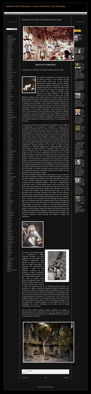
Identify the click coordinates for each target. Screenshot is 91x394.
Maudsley (9, 178)
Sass (8, 221)
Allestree (9, 35)
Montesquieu (10, 183)
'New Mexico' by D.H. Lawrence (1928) (82, 96)
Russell (9, 217)
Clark (8, 91)
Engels (8, 107)
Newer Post (24, 377)
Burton (8, 78)
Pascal (8, 202)
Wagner (9, 265)
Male (8, 172)
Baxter (8, 54)
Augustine (9, 51)
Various (9, 260)
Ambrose (9, 37)
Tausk (8, 247)
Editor (81, 35)
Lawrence (9, 163)
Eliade (8, 106)
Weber (8, 266)
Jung (8, 149)
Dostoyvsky (9, 102)
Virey (8, 262)
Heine (8, 130)
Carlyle (8, 81)
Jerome (9, 143)
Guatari (9, 123)
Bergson (9, 62)
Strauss (9, 241)
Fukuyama (9, 115)
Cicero (8, 90)
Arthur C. (9, 48)
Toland (8, 250)
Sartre (8, 220)
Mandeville (9, 173)
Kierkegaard (10, 154)
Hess (8, 135)
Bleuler (8, 67)
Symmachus (10, 242)
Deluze (8, 98)
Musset (9, 188)
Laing (8, 162)
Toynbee (9, 252)
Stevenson (9, 237)
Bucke (8, 73)
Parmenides (9, 200)
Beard (8, 56)
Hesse (8, 136)
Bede (8, 57)
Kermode (9, 152)
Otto (8, 197)
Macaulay (9, 168)
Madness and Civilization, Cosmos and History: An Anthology (35, 6)
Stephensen (9, 236)
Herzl (8, 133)
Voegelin (9, 263)
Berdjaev (9, 61)
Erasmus (9, 109)
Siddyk (8, 226)
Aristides (9, 43)
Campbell (9, 80)
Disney (8, 101)
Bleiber (8, 65)
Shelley (9, 225)
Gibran (8, 120)
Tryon (8, 254)
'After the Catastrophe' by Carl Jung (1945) (79, 82)
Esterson (9, 110)
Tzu (8, 257)
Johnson (9, 144)
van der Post (10, 258)
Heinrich (9, 131)
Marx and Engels (11, 176)
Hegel (8, 128)
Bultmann (9, 75)
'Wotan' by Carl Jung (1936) (82, 49)
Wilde (8, 268)
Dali (8, 93)
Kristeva (9, 160)
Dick (8, 99)
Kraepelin (9, 159)
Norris (8, 196)
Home (6, 13)
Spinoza (9, 233)
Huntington (9, 139)
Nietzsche (9, 191)
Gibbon (9, 118)
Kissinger (9, 155)
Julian (8, 147)
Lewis (8, 165)
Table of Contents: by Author (16, 13)
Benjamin (9, 59)
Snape (8, 229)
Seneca (9, 223)
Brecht (8, 70)
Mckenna (9, 180)
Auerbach (9, 49)
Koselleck (9, 157)
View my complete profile (80, 38)
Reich (8, 207)
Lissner (9, 167)
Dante (8, 94)
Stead (8, 234)
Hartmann (9, 126)
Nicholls (9, 189)
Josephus (9, 146)
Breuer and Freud (11, 72)
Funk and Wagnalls (11, 117)
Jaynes (8, 141)
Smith (8, 228)
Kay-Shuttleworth (11, 151)
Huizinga (9, 138)
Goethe (9, 122)
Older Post (66, 377)
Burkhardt (9, 77)
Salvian (9, 218)
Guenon (9, 125)
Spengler (9, 231)
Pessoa (9, 204)
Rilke (8, 210)
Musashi (9, 186)
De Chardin (9, 96)
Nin (8, 192)
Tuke (8, 255)
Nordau (9, 194)
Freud (8, 114)
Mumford (9, 184)
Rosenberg (9, 215)
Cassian (9, 83)
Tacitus (8, 245)
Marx (8, 175)
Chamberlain (10, 86)
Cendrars (9, 85)
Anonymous (9, 41)
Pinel (8, 205)
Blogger (51, 387)
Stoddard (9, 239)
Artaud (8, 46)
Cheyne (9, 88)
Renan (8, 208)
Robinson (9, 213)
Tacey (8, 244)
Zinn (8, 271)
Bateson (9, 53)
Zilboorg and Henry (11, 270)
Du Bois (9, 104)
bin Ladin (9, 64)
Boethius (9, 69)
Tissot (8, 249)
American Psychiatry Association (11, 39)
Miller (8, 181)
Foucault (27, 372)
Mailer (8, 170)
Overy (8, 199)
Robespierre (10, 212)
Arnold (8, 44)
